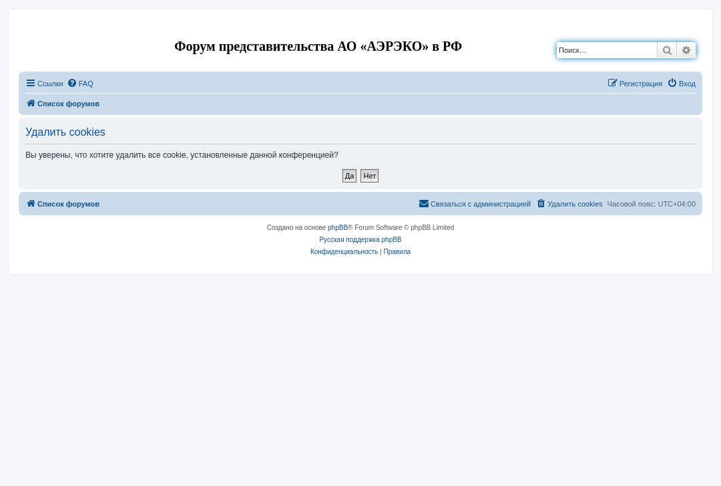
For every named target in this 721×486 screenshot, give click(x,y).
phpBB (338, 227)
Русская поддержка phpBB (360, 239)
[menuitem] (80, 84)
